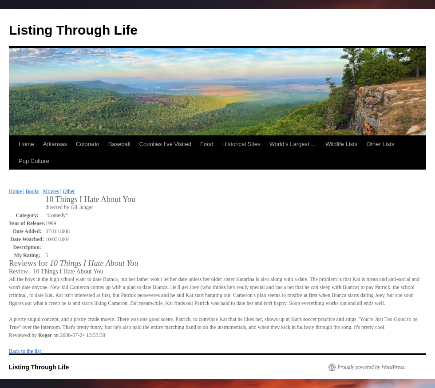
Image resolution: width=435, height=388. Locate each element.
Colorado (87, 144)
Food (207, 144)
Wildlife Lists (341, 144)
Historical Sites (241, 144)
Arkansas (55, 144)
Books (33, 191)
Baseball (119, 144)
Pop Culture (34, 161)
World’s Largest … (292, 144)
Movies (51, 191)
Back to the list (25, 351)
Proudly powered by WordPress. (371, 367)
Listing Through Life (73, 30)
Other (69, 191)
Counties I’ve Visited (165, 144)
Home (26, 144)
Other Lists (380, 144)
